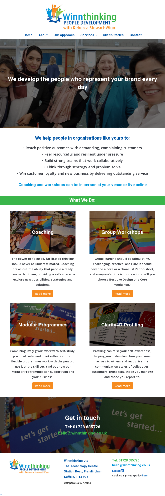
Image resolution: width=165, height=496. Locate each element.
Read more (43, 294)
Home (28, 35)
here (145, 475)
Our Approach (64, 35)
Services (89, 35)
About (43, 35)
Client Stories (113, 35)
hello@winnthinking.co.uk (82, 433)
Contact (136, 35)
